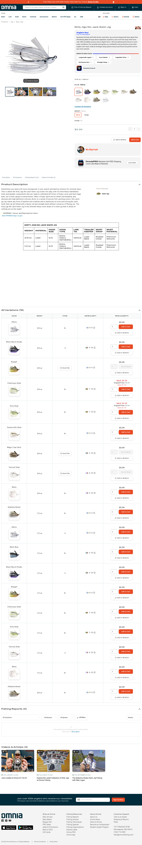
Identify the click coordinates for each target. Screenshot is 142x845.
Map (105, 17)
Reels (24, 17)
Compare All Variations (83, 106)
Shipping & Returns (121, 819)
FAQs (116, 822)
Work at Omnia (96, 822)
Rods (17, 17)
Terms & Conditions (40, 841)
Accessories (44, 17)
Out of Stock (126, 366)
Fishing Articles (72, 819)
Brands (125, 17)
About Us (93, 817)
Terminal (33, 17)
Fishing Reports (72, 817)
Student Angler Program (99, 827)
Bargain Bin (47, 822)
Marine (54, 17)
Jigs (12, 22)
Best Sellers (47, 819)
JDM (81, 17)
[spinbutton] (114, 327)
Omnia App (70, 835)
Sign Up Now (118, 800)
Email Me (65, 368)
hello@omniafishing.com (123, 835)
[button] (71, 184)
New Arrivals (47, 817)
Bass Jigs (19, 22)
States (115, 17)
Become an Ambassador (99, 824)
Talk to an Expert (120, 817)
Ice (75, 17)
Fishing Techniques (74, 822)
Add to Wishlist (119, 140)
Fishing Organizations (75, 827)
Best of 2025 (48, 830)
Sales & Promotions (50, 827)
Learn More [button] (132, 163)
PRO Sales (47, 824)
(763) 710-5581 (120, 832)
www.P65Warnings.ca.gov (12, 216)
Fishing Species (72, 824)
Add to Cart (135, 140)
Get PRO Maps (65, 17)
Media (136, 17)
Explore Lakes (71, 830)
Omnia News (95, 819)
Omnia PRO (71, 832)
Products (4, 22)
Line (10, 17)
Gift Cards (46, 832)
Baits (3, 17)
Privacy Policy (54, 841)
